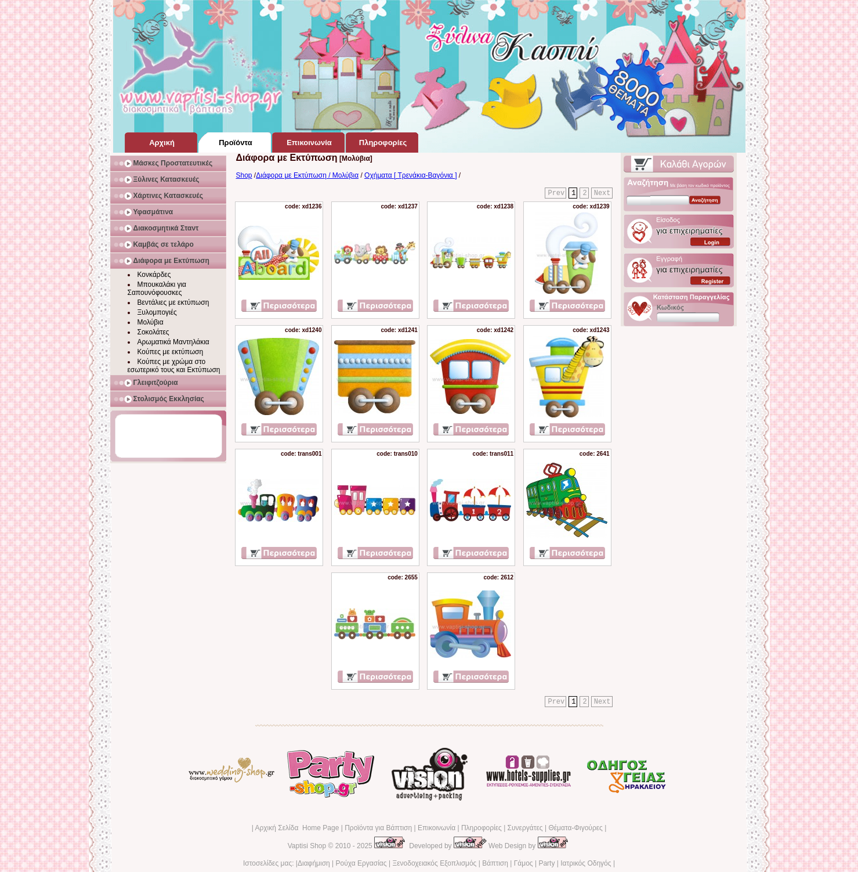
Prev (556, 193)
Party (546, 863)
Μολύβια (150, 322)
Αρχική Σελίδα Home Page (297, 828)
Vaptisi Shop (307, 846)
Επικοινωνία (436, 828)
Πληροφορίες (481, 828)
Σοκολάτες (153, 332)
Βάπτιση (495, 863)
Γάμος (523, 863)
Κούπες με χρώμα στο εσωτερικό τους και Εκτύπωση (174, 366)
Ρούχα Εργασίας (361, 863)
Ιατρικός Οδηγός (585, 863)
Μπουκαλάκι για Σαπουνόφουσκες (157, 288)
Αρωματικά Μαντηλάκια (173, 342)
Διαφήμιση (314, 863)
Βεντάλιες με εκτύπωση (173, 302)
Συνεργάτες (525, 828)
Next (602, 193)
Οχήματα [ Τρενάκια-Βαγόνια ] (410, 175)
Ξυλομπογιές (157, 312)
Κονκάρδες (154, 275)
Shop (244, 175)
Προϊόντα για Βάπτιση (378, 828)
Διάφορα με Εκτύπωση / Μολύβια (307, 175)
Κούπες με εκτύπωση (170, 352)
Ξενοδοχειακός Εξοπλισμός (434, 863)
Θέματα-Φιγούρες (575, 828)
